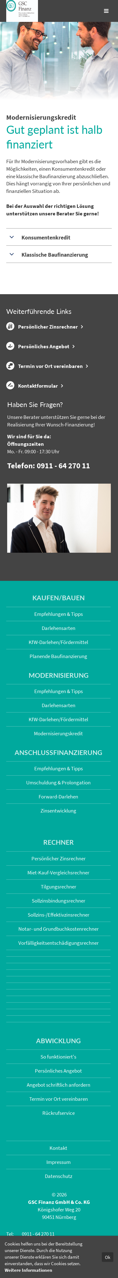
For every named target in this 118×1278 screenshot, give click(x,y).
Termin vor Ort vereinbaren (44, 366)
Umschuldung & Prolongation (58, 782)
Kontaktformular (32, 385)
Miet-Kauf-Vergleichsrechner (58, 872)
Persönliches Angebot (37, 346)
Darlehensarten (58, 628)
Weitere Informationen (28, 1270)
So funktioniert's (58, 1056)
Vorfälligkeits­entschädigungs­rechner (58, 942)
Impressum (58, 1162)
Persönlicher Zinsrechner (42, 326)
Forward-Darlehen (58, 796)
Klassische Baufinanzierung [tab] (54, 254)
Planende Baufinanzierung (58, 656)
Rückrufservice (58, 1112)
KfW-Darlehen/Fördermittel (58, 642)
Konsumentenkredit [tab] (45, 237)
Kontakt (58, 1148)
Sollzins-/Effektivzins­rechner (58, 914)
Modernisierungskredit (58, 733)
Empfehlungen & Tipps (58, 614)
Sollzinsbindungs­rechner (58, 900)
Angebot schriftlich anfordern (58, 1084)
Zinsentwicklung (58, 810)
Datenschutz (58, 1176)
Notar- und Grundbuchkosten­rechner (58, 928)
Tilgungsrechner (58, 886)
